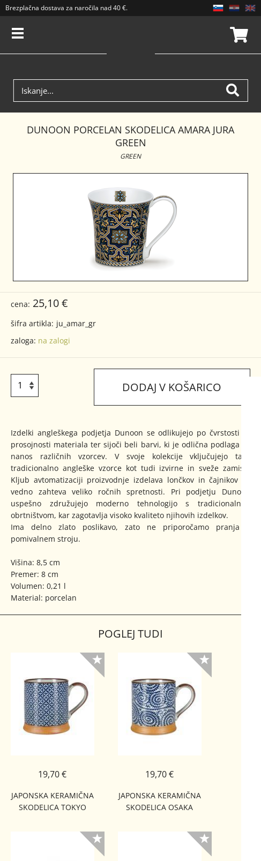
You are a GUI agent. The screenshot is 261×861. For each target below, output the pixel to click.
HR (234, 8)
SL (218, 8)
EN (250, 8)
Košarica (237, 35)
